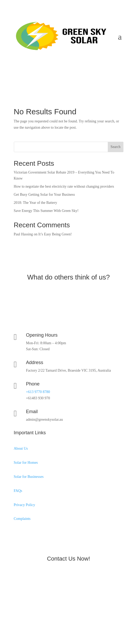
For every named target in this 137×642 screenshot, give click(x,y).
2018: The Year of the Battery (35, 203)
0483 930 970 (34, 65)
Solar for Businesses (29, 477)
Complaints (22, 519)
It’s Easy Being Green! (55, 234)
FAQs (18, 491)
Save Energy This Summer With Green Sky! (46, 211)
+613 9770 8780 (38, 392)
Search (116, 147)
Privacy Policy (24, 505)
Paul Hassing (23, 234)
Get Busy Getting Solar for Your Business (44, 195)
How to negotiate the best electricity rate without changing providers (64, 186)
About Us (21, 448)
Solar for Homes (26, 463)
